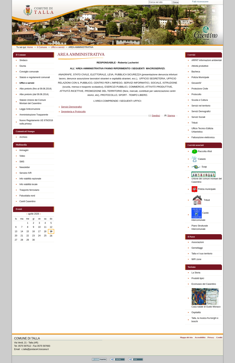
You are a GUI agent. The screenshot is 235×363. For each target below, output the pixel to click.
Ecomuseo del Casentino (203, 284)
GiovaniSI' (196, 83)
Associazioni (197, 242)
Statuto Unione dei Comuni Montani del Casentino (32, 102)
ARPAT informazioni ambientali (206, 60)
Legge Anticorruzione (29, 109)
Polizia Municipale (200, 77)
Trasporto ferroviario (29, 190)
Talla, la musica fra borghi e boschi (204, 320)
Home (30, 47)
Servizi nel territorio (200, 105)
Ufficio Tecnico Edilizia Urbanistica (202, 130)
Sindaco (23, 60)
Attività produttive (199, 66)
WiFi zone (196, 259)
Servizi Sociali (198, 117)
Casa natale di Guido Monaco (205, 298)
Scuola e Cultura (199, 100)
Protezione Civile (199, 88)
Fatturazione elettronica (202, 137)
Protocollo (196, 94)
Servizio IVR (25, 173)
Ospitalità (196, 312)
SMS (21, 161)
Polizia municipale (203, 189)
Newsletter (24, 167)
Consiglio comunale (29, 71)
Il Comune (42, 47)
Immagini (23, 150)
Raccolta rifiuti (201, 151)
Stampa (171, 115)
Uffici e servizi (57, 47)
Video (22, 156)
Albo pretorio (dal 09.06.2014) (34, 94)
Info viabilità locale (28, 184)
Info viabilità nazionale (30, 178)
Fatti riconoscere (200, 1)
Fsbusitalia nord (27, 195)
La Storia (195, 272)
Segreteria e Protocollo (73, 111)
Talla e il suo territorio (201, 253)
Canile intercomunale (200, 214)
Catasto (198, 159)
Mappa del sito (186, 337)
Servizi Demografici (200, 111)
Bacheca (195, 71)
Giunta (22, 66)
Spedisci (156, 115)
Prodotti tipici (197, 278)
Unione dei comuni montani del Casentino (206, 177)
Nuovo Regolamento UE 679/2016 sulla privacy (36, 122)
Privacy (211, 337)
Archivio (23, 137)
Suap (199, 167)
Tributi (194, 122)
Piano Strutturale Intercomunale (199, 227)
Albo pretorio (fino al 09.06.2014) (35, 88)
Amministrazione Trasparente (33, 114)
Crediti (219, 337)
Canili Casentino (27, 201)
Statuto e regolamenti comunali (34, 77)
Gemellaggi (197, 248)
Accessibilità (200, 337)
